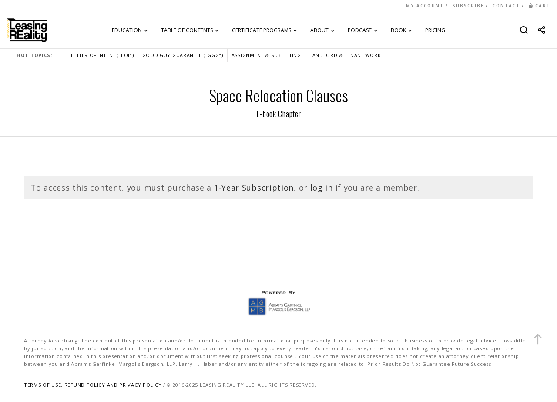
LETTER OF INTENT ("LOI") (102, 55)
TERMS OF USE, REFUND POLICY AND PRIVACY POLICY (92, 385)
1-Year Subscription (254, 187)
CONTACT (506, 6)
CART (539, 6)
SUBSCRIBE (468, 6)
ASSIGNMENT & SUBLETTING (266, 55)
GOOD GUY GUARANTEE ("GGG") (182, 55)
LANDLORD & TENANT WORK (345, 55)
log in (321, 187)
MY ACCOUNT (425, 6)
